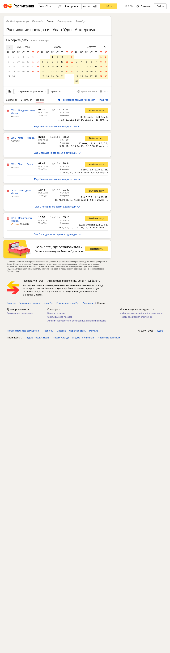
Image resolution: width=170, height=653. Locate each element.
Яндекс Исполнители (109, 337)
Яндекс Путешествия (83, 337)
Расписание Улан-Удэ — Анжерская (75, 303)
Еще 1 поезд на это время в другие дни (57, 206)
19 (28, 66)
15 (8, 66)
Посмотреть (96, 249)
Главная (11, 303)
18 (23, 66)
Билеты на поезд (56, 313)
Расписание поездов (29, 303)
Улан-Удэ (42, 115)
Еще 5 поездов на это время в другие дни (57, 153)
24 (18, 71)
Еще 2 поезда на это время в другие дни (57, 126)
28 (38, 71)
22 (8, 71)
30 (13, 76)
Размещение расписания (20, 313)
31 (62, 76)
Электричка (64, 21)
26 (28, 71)
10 (18, 61)
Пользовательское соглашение (23, 330)
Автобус (80, 21)
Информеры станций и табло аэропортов (141, 313)
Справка (61, 330)
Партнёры (48, 330)
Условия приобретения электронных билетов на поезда (76, 320)
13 (33, 61)
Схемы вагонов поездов (59, 317)
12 (28, 61)
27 (33, 71)
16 (13, 66)
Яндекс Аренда (61, 337)
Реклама (93, 330)
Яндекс (159, 330)
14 (38, 61)
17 (18, 66)
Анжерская (64, 115)
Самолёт (37, 21)
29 (8, 76)
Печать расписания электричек (136, 317)
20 (33, 66)
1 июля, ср (11, 100)
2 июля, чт (26, 100)
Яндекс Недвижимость (37, 337)
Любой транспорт (17, 21)
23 (13, 71)
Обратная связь (77, 330)
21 (38, 66)
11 (23, 61)
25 (23, 71)
